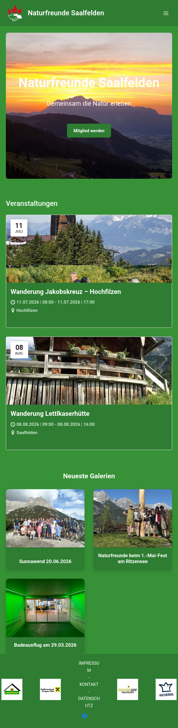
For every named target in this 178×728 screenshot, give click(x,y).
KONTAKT (89, 684)
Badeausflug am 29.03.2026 (45, 645)
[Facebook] (84, 716)
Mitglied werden (88, 130)
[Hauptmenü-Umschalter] (166, 13)
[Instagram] (93, 716)
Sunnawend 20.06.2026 (45, 561)
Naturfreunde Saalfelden (66, 13)
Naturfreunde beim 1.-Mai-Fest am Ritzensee (132, 558)
